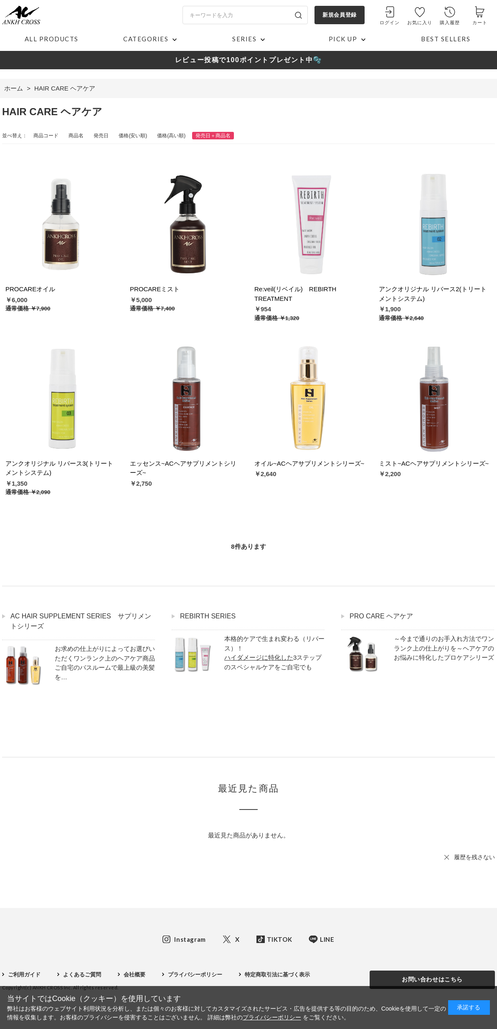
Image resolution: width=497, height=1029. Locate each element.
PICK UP (343, 39)
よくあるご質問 (82, 974)
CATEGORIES (145, 39)
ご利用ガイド (24, 974)
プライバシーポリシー (195, 974)
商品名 (76, 136)
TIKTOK (279, 939)
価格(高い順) (171, 136)
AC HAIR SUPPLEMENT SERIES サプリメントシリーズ (80, 621)
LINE (327, 939)
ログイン (390, 22)
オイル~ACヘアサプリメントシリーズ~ (309, 463)
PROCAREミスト (155, 289)
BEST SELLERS (445, 39)
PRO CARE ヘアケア (381, 616)
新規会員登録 (339, 15)
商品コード (45, 136)
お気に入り (420, 22)
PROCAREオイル (30, 289)
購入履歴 (450, 22)
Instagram (189, 939)
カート (479, 22)
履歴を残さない (474, 857)
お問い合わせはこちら (432, 979)
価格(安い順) (133, 136)
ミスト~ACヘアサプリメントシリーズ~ (434, 463)
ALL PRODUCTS (52, 39)
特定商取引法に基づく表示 (277, 974)
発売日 (101, 136)
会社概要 (134, 974)
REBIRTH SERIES (208, 616)
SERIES (244, 39)
